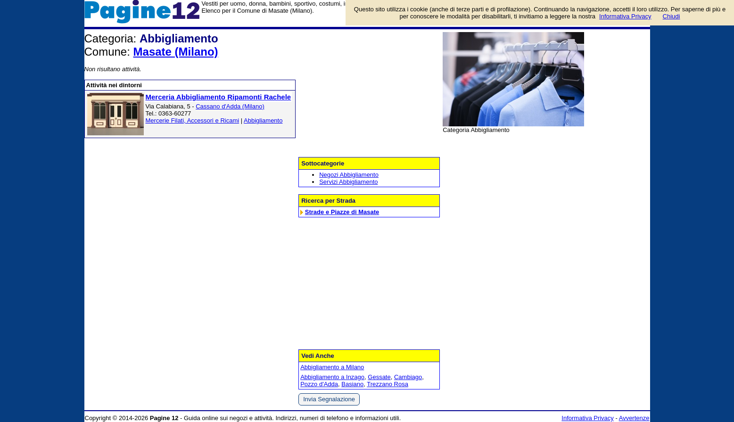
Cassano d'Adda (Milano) (230, 106)
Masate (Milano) (175, 51)
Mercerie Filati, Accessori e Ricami (192, 120)
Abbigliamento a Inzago (332, 377)
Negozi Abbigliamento (349, 174)
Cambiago (408, 377)
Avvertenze (634, 418)
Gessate (379, 377)
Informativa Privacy (587, 418)
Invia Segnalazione (329, 399)
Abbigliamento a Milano (332, 367)
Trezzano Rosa (387, 384)
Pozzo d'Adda (319, 384)
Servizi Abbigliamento (348, 181)
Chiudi (671, 16)
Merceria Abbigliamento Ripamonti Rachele (218, 97)
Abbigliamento (263, 120)
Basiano (352, 384)
